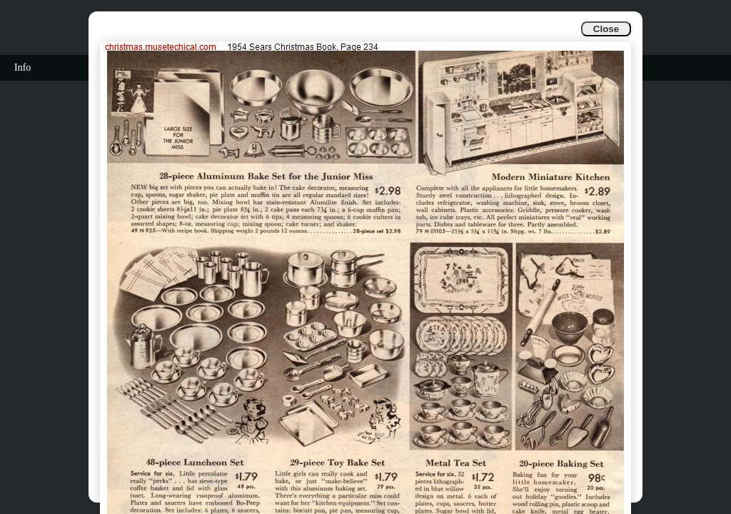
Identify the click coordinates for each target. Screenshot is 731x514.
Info (22, 67)
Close (606, 29)
